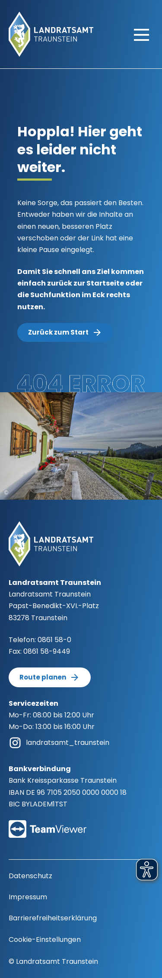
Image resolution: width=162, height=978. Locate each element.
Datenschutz (30, 876)
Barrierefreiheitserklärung (53, 918)
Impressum (28, 897)
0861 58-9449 (46, 651)
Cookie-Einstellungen (45, 939)
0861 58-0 (54, 640)
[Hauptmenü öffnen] (141, 34)
